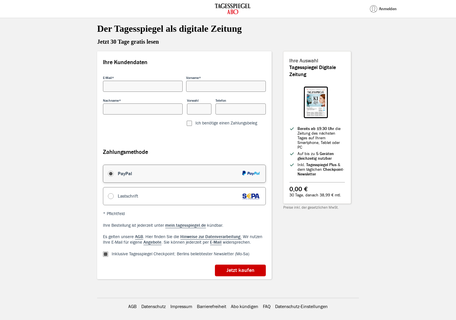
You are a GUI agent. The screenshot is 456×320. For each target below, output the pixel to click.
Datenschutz (153, 306)
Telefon (220, 101)
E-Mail (107, 78)
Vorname (192, 78)
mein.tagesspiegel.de (185, 225)
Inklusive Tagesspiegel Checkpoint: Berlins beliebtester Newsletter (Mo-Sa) (180, 254)
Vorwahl (193, 101)
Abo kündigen (244, 306)
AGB (132, 306)
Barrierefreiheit (211, 306)
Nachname (111, 101)
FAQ (266, 306)
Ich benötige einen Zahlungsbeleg (226, 123)
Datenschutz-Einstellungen (301, 306)
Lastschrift (128, 196)
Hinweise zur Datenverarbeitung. (211, 236)
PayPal (125, 173)
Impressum (181, 306)
